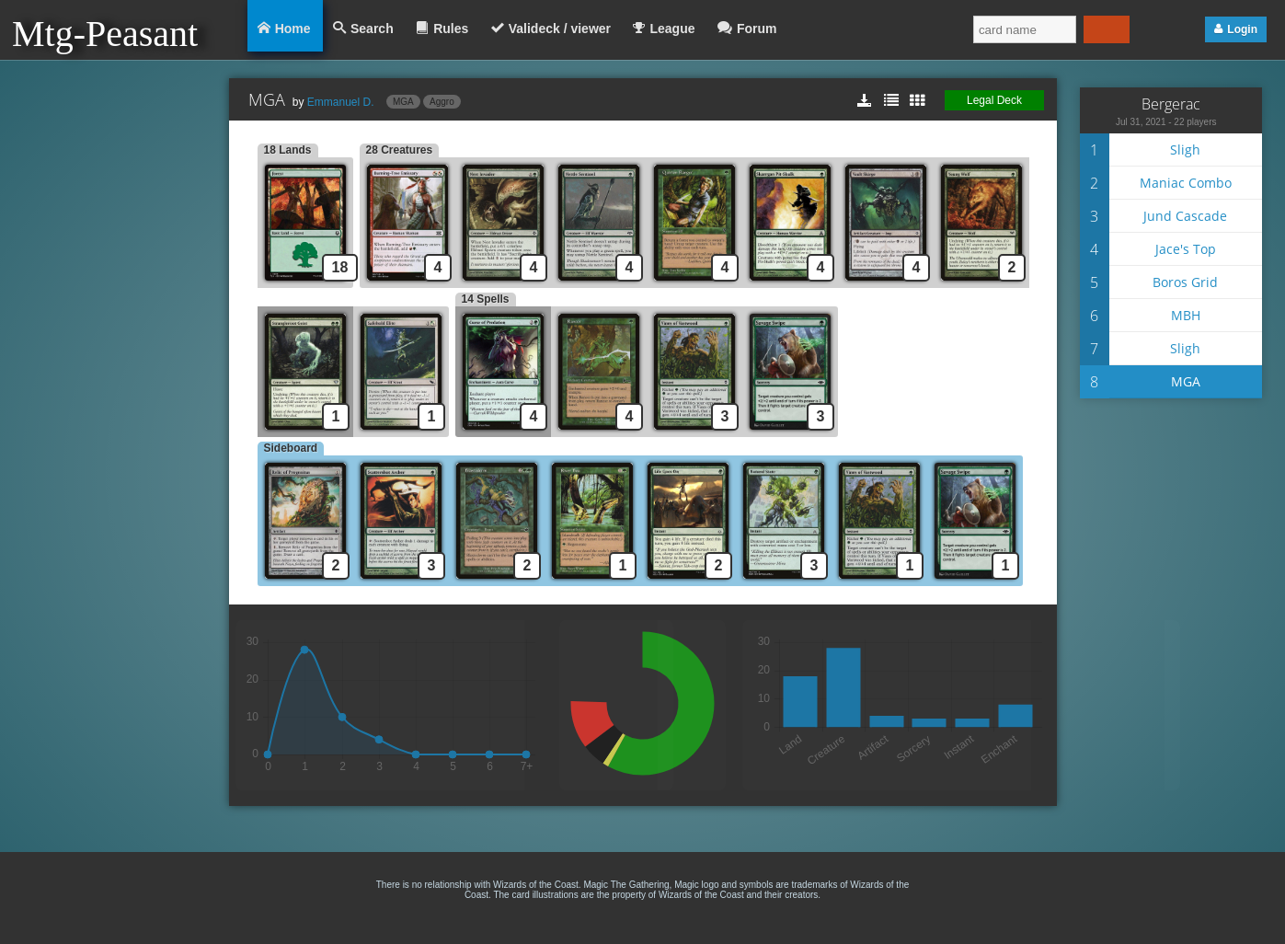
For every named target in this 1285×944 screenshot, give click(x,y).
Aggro (442, 102)
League (671, 28)
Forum (757, 28)
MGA (403, 102)
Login (1242, 29)
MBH (1185, 315)
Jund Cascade (1185, 215)
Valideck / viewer (560, 28)
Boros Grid (1185, 282)
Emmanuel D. (340, 102)
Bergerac (1171, 104)
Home (293, 28)
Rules (450, 28)
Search (372, 28)
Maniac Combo (1186, 182)
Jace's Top (1185, 249)
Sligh (1185, 149)
